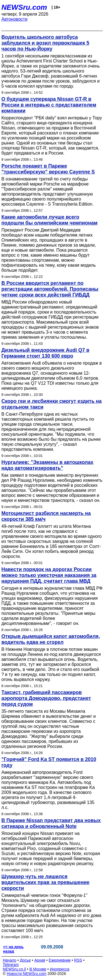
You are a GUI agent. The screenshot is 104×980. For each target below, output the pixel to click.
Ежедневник (60, 960)
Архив (39, 960)
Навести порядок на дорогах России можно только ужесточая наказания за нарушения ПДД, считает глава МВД (49, 575)
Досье (25, 960)
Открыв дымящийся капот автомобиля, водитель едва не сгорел (50, 639)
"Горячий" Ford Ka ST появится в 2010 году (48, 762)
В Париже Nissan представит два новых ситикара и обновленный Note (51, 823)
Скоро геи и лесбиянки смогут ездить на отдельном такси (51, 404)
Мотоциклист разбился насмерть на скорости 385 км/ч (46, 516)
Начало (9, 960)
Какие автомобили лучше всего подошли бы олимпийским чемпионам (49, 220)
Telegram (11, 964)
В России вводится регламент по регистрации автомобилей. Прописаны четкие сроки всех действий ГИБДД (49, 289)
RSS (78, 960)
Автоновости (14, 19)
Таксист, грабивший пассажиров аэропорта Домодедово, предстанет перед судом (46, 698)
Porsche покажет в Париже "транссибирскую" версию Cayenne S (48, 169)
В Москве (37, 969)
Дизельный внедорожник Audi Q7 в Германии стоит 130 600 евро (45, 353)
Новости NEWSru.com (26, 973)
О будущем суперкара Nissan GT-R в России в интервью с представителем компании (48, 105)
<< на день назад (13, 949)
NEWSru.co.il (14, 969)
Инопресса (60, 969)
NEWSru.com (24, 7)
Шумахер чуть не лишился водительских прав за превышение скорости (45, 882)
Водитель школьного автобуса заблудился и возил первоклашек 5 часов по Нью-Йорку (45, 43)
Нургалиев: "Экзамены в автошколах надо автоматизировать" (47, 465)
